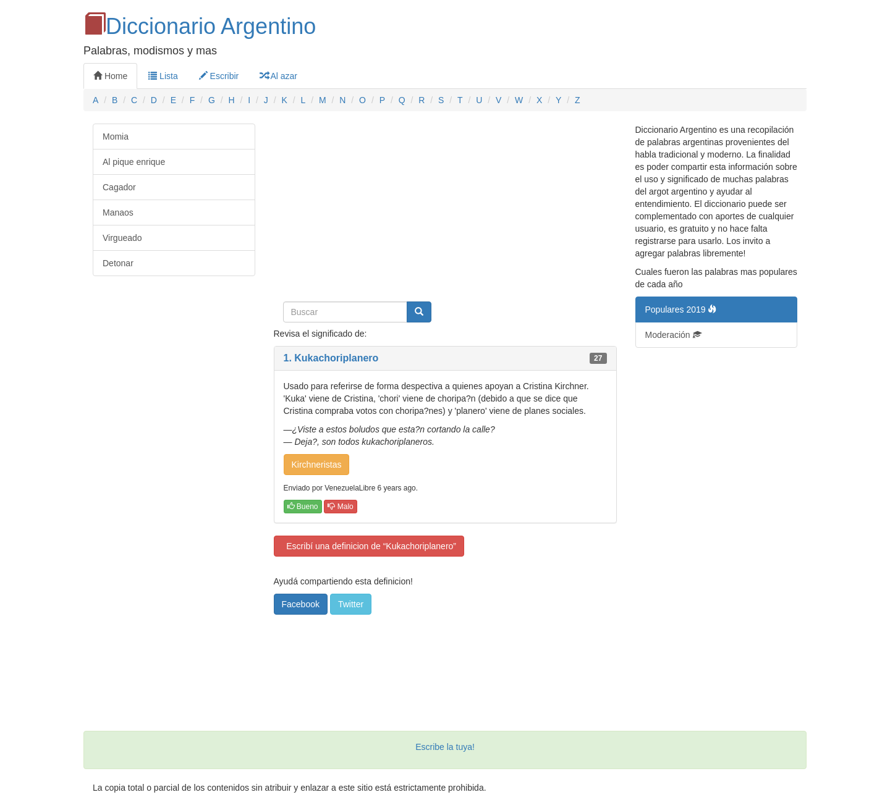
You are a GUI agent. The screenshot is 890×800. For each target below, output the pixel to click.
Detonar (118, 263)
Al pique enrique (134, 162)
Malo (340, 506)
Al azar (278, 76)
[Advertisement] (445, 210)
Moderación (673, 335)
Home (110, 76)
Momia (116, 136)
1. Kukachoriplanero (331, 358)
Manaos (118, 212)
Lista (162, 76)
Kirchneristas (317, 464)
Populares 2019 (681, 309)
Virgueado (122, 238)
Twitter (350, 604)
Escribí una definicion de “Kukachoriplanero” (369, 546)
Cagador (119, 187)
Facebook (301, 604)
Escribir (219, 76)
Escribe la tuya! (445, 747)
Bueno (302, 506)
